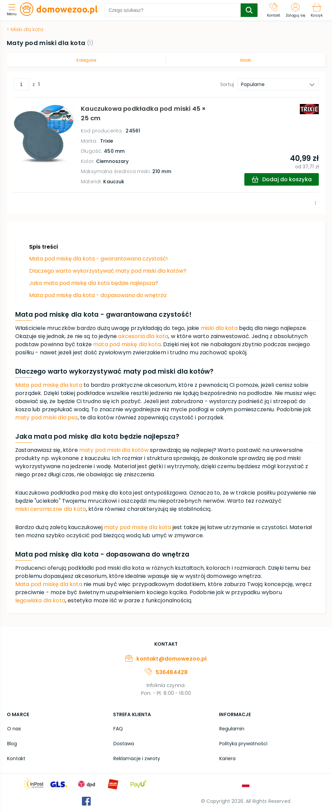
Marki (245, 60)
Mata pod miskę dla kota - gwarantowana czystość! (98, 259)
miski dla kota (219, 328)
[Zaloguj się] (295, 10)
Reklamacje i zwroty (136, 757)
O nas (14, 728)
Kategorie (86, 60)
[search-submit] (249, 10)
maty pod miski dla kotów (114, 450)
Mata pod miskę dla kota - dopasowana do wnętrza (98, 295)
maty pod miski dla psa (46, 417)
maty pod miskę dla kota (137, 527)
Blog (12, 743)
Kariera (227, 757)
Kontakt (16, 757)
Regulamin (231, 728)
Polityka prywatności (243, 743)
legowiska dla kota (40, 600)
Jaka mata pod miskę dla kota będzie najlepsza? (93, 283)
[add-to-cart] (281, 179)
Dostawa (123, 743)
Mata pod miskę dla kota (48, 385)
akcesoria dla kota (143, 336)
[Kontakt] (273, 10)
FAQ (118, 728)
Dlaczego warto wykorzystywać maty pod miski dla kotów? (107, 271)
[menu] (13, 10)
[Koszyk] (316, 10)
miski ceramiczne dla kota (50, 509)
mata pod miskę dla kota (127, 344)
